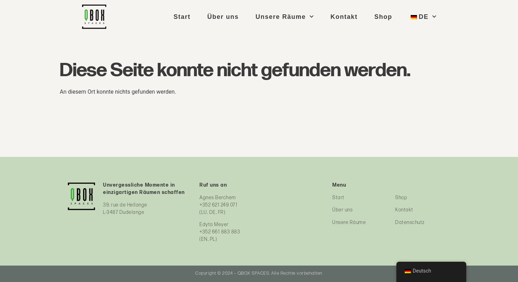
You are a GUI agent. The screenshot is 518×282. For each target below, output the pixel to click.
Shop (383, 16)
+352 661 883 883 (220, 232)
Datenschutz (410, 222)
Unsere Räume (285, 17)
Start (181, 16)
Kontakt (344, 16)
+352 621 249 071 (218, 205)
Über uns (223, 16)
